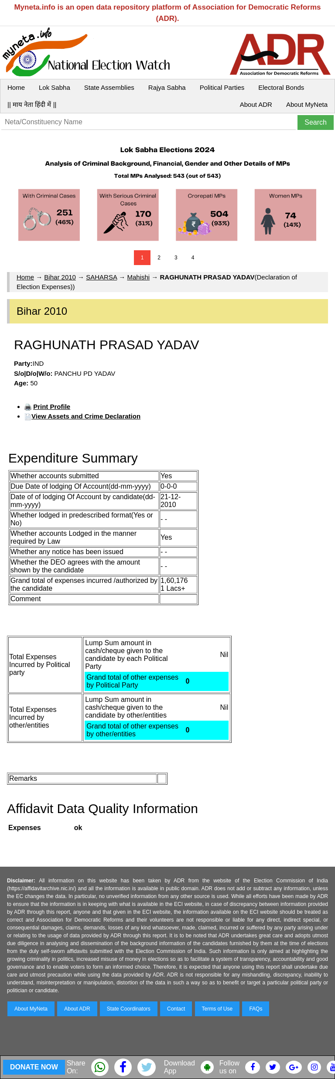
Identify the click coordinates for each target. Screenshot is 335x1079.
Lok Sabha (54, 87)
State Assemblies (109, 87)
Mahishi (138, 277)
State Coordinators (128, 1009)
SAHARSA (101, 277)
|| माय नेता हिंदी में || (31, 104)
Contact (176, 1009)
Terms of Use (217, 1009)
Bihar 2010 (60, 277)
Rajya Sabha (167, 87)
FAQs (255, 1009)
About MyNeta (307, 104)
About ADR (256, 104)
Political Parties (222, 87)
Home (16, 87)
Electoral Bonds (281, 87)
